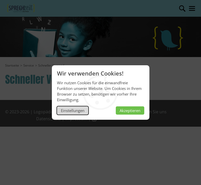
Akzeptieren (130, 110)
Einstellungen (72, 110)
